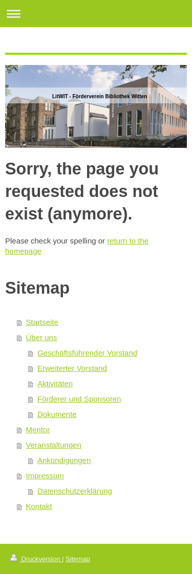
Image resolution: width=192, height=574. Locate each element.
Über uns (41, 337)
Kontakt (39, 506)
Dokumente (57, 414)
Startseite (42, 322)
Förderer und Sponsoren (79, 398)
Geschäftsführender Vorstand (87, 352)
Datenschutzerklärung (74, 491)
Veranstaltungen (53, 444)
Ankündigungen (64, 460)
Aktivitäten (55, 383)
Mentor (38, 429)
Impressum (45, 475)
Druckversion (36, 559)
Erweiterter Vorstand (72, 368)
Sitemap (78, 559)
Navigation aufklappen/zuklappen (96, 14)
